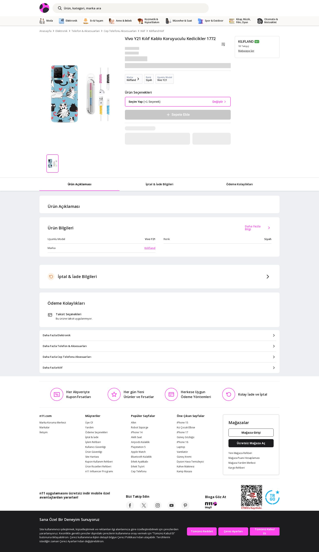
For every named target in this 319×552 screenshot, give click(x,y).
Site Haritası (92, 456)
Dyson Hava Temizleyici (190, 461)
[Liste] (223, 44)
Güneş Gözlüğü (185, 437)
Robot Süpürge (139, 427)
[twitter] (144, 508)
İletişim (43, 432)
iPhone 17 (182, 432)
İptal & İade (91, 437)
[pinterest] (185, 508)
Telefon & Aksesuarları (86, 31)
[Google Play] (77, 506)
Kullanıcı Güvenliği (95, 447)
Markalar (44, 427)
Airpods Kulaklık (140, 442)
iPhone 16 (182, 442)
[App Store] (51, 506)
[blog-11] (215, 506)
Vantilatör (182, 452)
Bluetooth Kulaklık (141, 456)
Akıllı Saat (136, 437)
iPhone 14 (136, 432)
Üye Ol (89, 422)
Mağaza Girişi (251, 432)
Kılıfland (149, 248)
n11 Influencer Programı (99, 471)
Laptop (181, 447)
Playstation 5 (138, 447)
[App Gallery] (100, 506)
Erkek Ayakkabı (139, 461)
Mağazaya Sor (246, 50)
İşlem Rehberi (93, 442)
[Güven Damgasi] (272, 497)
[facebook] (130, 508)
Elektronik (62, 31)
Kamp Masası (184, 471)
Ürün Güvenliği (93, 452)
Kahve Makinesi (185, 466)
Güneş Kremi (184, 456)
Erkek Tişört (137, 466)
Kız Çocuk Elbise (186, 427)
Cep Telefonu (138, 471)
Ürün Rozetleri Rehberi (98, 466)
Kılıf (143, 31)
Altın (133, 422)
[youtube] (171, 508)
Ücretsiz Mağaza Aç (251, 443)
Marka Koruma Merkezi (52, 422)
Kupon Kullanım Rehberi (99, 461)
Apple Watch (138, 452)
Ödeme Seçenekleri (96, 432)
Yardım (89, 427)
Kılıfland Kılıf (156, 31)
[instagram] (158, 508)
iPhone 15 (182, 422)
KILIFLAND (246, 41)
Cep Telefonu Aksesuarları (120, 31)
